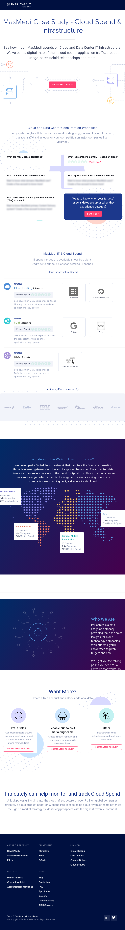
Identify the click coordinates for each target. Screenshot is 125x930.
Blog (41, 878)
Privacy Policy (32, 916)
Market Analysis (15, 878)
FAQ (41, 887)
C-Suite (42, 860)
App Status (44, 891)
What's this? (95, 162)
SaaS (17, 322)
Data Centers (76, 856)
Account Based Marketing (20, 887)
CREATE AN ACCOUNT (62, 85)
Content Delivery (79, 860)
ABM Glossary (46, 905)
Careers (43, 896)
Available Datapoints (17, 856)
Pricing (10, 860)
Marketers (44, 851)
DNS (17, 357)
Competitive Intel (16, 882)
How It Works (13, 851)
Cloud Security (77, 865)
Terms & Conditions (16, 916)
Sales (41, 856)
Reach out (93, 214)
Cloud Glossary (46, 900)
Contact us (44, 882)
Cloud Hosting (23, 288)
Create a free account (18, 749)
